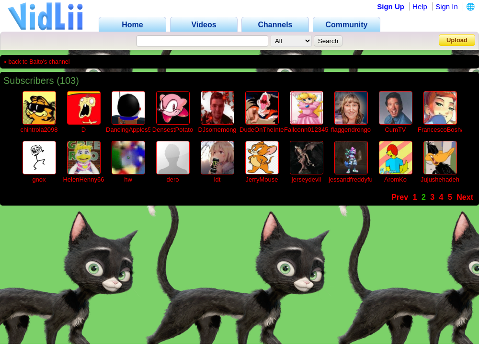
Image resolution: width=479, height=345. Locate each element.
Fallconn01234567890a (316, 129)
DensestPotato (172, 129)
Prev (399, 197)
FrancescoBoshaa (443, 129)
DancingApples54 (130, 129)
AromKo (395, 179)
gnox (39, 179)
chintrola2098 (38, 129)
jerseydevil (306, 179)
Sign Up (390, 6)
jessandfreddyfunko (356, 179)
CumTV (395, 129)
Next (464, 197)
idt (217, 179)
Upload (457, 40)
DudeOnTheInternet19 (270, 129)
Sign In (446, 6)
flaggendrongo (351, 129)
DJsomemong (217, 129)
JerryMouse (262, 179)
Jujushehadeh (440, 179)
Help (419, 6)
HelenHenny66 (83, 179)
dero (172, 179)
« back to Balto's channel (36, 61)
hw (128, 179)
